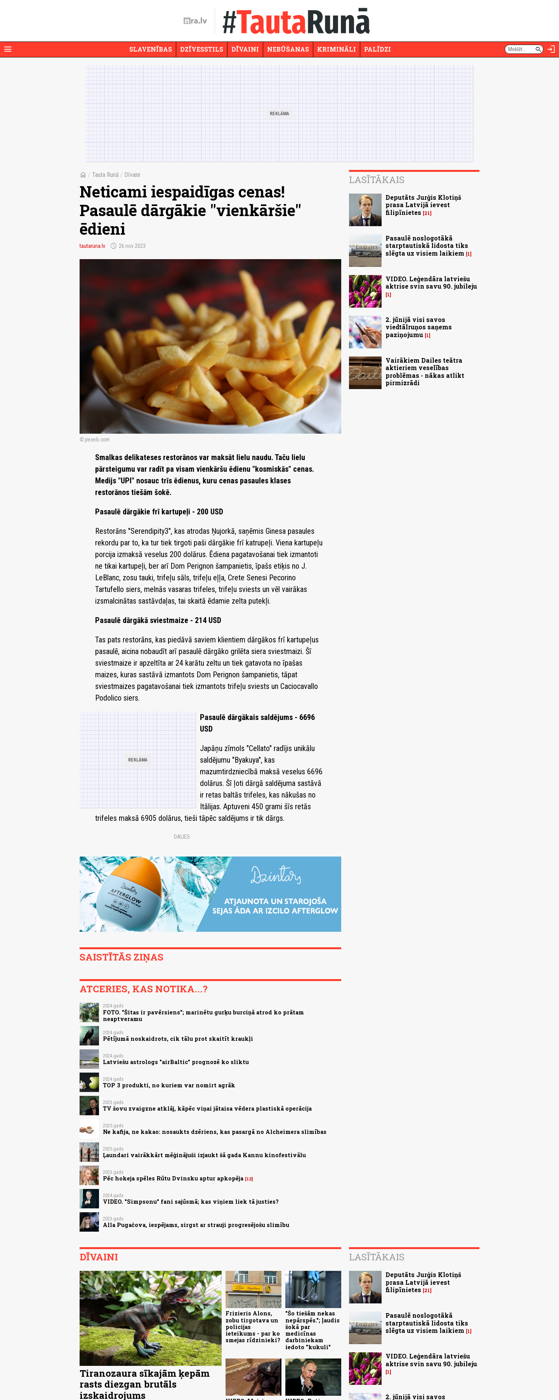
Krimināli (336, 49)
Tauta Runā (105, 174)
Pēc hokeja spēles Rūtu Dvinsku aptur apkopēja (173, 1178)
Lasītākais (376, 179)
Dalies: (182, 837)
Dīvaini (245, 49)
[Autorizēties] (551, 49)
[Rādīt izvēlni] (8, 49)
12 (249, 1179)
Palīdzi (377, 49)
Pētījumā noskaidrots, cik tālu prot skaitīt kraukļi (178, 1038)
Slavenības (150, 49)
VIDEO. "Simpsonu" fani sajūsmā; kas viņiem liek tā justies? (191, 1201)
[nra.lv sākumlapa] (195, 20)
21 (427, 213)
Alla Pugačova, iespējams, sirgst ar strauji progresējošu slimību (196, 1225)
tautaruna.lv (92, 246)
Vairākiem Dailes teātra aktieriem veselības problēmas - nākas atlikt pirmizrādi (424, 371)
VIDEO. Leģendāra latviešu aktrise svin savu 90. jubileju (431, 282)
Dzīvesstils (201, 49)
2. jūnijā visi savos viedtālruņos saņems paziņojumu (418, 326)
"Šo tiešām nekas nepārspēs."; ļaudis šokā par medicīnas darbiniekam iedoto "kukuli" (312, 1330)
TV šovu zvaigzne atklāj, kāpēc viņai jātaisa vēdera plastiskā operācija (207, 1108)
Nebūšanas (288, 49)
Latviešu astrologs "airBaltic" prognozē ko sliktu (176, 1062)
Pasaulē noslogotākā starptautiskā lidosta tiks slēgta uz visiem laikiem (426, 245)
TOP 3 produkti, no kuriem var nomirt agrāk (169, 1085)
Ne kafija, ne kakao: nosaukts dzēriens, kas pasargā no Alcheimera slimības (214, 1131)
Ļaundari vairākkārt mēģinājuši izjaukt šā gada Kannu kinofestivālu (204, 1155)
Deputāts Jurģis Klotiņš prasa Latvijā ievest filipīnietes (423, 204)
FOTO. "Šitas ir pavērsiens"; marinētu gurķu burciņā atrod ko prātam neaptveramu (203, 1016)
